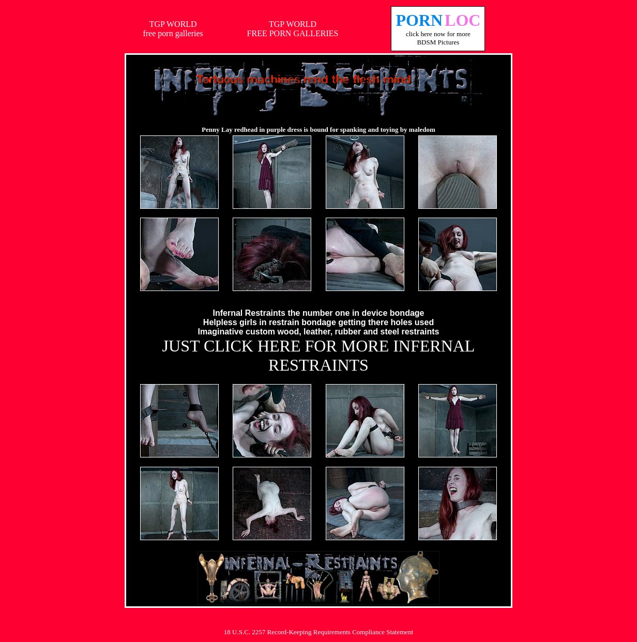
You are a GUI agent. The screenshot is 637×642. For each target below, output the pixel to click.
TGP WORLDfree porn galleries (173, 29)
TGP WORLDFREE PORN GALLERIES (293, 29)
